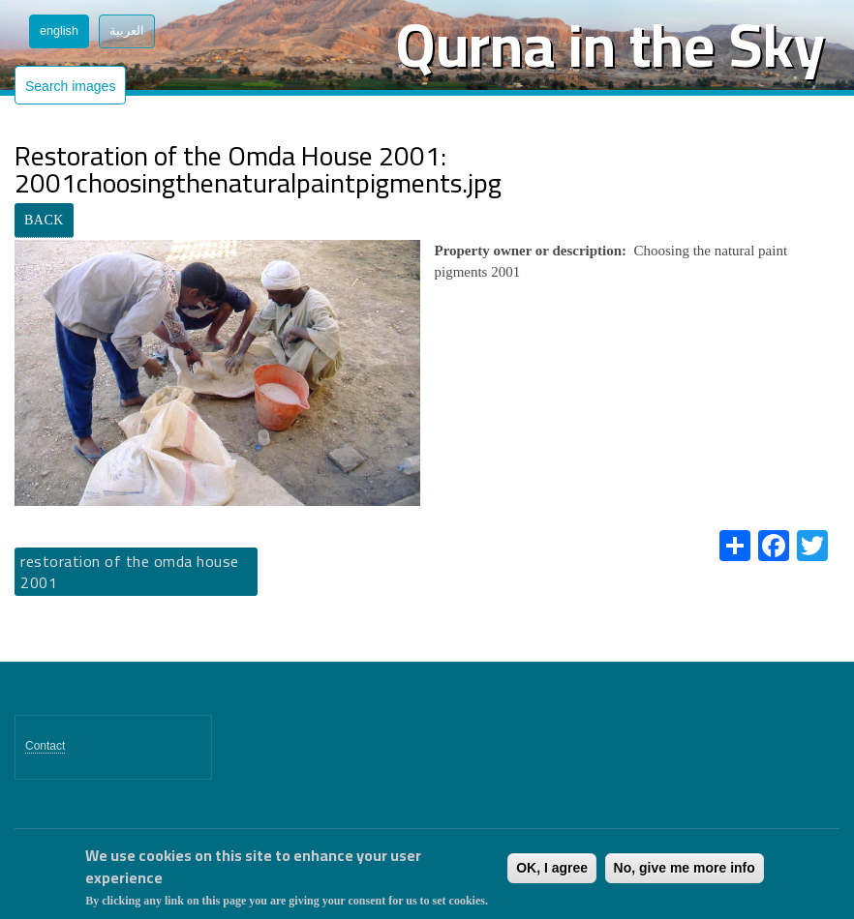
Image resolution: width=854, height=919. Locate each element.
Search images (70, 86)
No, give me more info (684, 867)
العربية (126, 31)
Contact (45, 746)
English (59, 31)
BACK (44, 220)
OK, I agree (552, 867)
